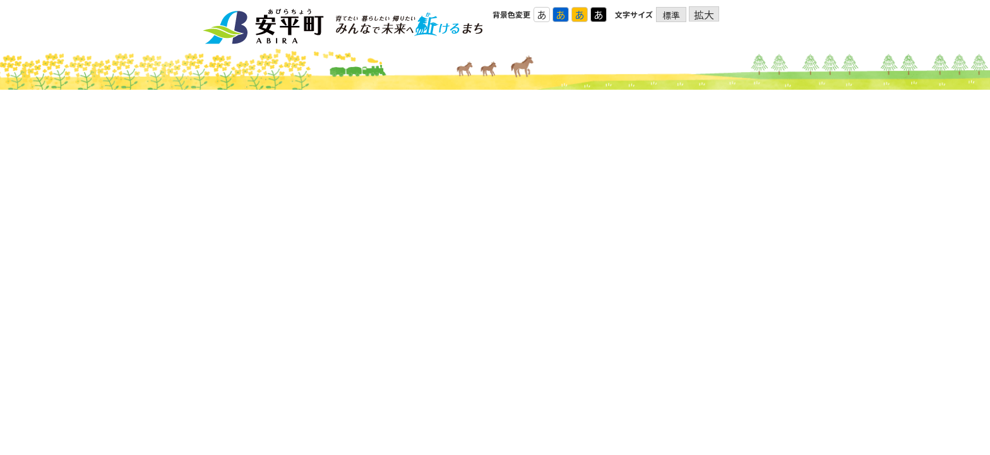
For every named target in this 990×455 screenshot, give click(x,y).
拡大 (704, 14)
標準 (671, 15)
